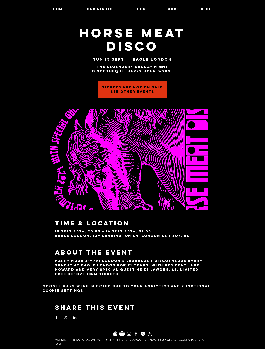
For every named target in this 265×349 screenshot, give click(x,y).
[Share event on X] (66, 317)
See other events (132, 91)
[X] (150, 333)
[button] (173, 9)
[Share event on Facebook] (57, 317)
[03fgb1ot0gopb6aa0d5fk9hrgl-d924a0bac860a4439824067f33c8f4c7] (115, 333)
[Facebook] (136, 333)
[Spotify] (143, 333)
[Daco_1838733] (122, 333)
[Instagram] (129, 333)
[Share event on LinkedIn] (75, 317)
